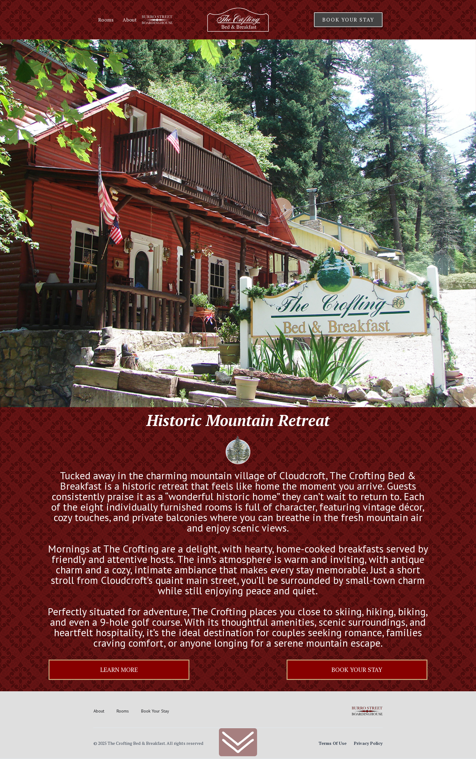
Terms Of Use (333, 743)
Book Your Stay (348, 19)
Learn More (119, 669)
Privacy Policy (368, 743)
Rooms (105, 19)
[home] (238, 20)
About (130, 19)
